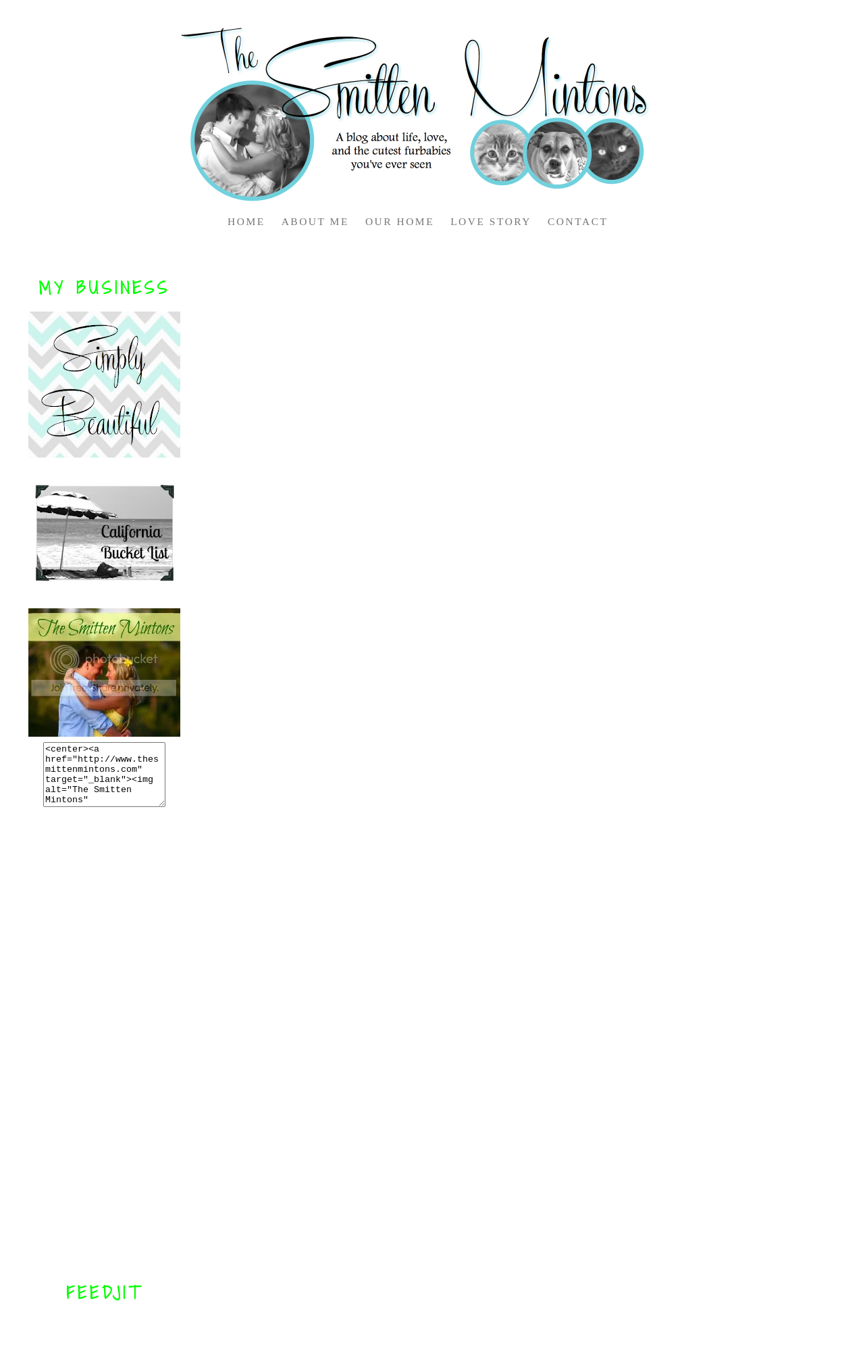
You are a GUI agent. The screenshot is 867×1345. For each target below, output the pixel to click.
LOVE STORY (490, 221)
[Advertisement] (105, 1044)
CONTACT (578, 221)
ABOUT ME (315, 221)
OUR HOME (399, 221)
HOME (246, 221)
